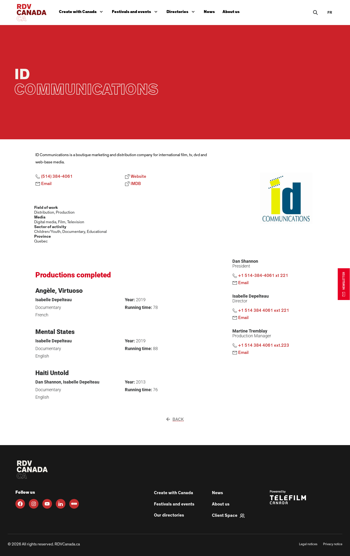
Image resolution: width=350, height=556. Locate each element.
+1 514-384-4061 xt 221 (260, 275)
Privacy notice (332, 544)
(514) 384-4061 (54, 176)
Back (175, 419)
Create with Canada (82, 11)
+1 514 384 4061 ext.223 (260, 345)
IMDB (133, 183)
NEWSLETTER (343, 284)
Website (135, 176)
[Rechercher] (315, 12)
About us (231, 12)
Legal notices (308, 544)
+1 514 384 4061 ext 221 (260, 310)
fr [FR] (329, 12)
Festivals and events (136, 11)
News (209, 12)
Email (43, 183)
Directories (181, 11)
